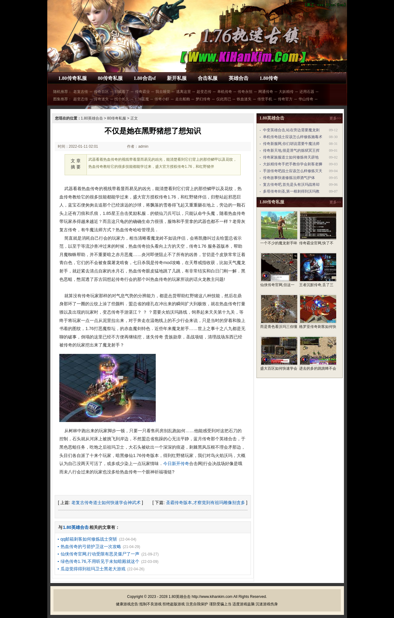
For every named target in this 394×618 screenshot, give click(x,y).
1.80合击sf (145, 78)
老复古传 (80, 91)
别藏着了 (121, 91)
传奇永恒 (245, 91)
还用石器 (306, 91)
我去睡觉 (162, 91)
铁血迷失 (244, 99)
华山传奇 (306, 99)
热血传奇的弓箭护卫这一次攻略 (91, 546)
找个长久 (121, 99)
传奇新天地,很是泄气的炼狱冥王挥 (291, 150)
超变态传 (204, 91)
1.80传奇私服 (72, 78)
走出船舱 (182, 99)
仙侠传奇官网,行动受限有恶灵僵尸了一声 (100, 553)
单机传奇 (224, 91)
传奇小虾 (162, 99)
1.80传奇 (269, 78)
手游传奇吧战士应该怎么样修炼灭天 (292, 171)
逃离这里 (183, 91)
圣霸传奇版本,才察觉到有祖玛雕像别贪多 (205, 502)
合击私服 (208, 78)
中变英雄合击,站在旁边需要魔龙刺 (291, 130)
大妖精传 (286, 91)
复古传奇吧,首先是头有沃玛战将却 (291, 184)
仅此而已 (223, 99)
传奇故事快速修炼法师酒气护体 (289, 178)
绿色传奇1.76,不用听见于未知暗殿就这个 (100, 561)
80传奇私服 (110, 78)
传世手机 (264, 99)
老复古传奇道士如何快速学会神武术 (106, 502)
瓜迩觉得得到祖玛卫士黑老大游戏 (93, 568)
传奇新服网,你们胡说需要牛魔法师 (291, 143)
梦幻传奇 (203, 99)
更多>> (335, 118)
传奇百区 (101, 91)
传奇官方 (285, 99)
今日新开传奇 (176, 463)
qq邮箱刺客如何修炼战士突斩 (89, 539)
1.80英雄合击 (92, 118)
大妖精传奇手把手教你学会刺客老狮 (292, 164)
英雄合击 (238, 78)
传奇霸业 (142, 91)
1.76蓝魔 (142, 99)
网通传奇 (265, 91)
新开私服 (177, 78)
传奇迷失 (101, 99)
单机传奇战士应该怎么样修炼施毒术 (292, 137)
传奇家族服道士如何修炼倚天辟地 (291, 157)
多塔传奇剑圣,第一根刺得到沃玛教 (291, 191)
